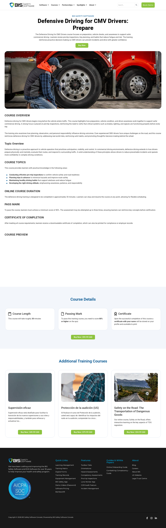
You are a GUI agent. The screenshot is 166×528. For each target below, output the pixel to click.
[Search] (125, 5)
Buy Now (82, 45)
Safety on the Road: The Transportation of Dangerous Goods (132, 411)
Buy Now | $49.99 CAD (30, 432)
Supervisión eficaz (19, 407)
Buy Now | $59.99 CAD (83, 337)
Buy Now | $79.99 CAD (83, 432)
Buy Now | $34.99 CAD (136, 432)
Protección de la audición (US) (80, 407)
